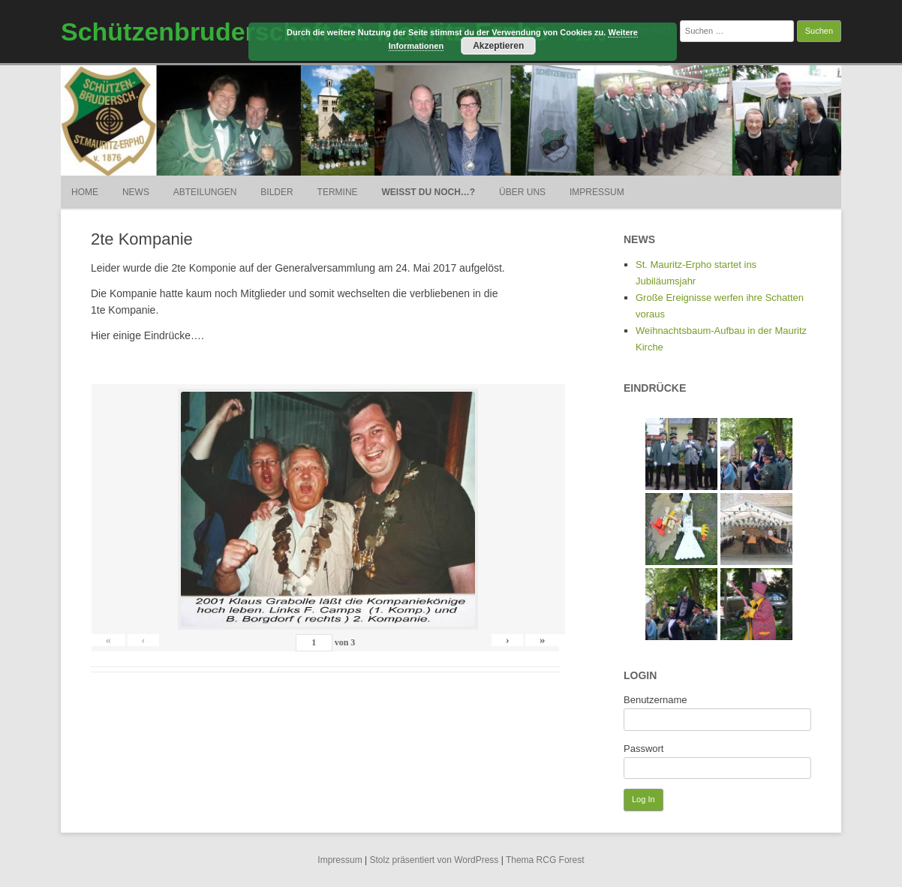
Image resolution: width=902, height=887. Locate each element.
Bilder (276, 192)
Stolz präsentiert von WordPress (434, 860)
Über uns (522, 192)
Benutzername (655, 699)
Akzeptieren (498, 46)
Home (84, 192)
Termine (337, 192)
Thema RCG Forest (545, 860)
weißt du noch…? (429, 192)
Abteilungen (205, 192)
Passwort (643, 748)
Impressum (597, 192)
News (135, 192)
